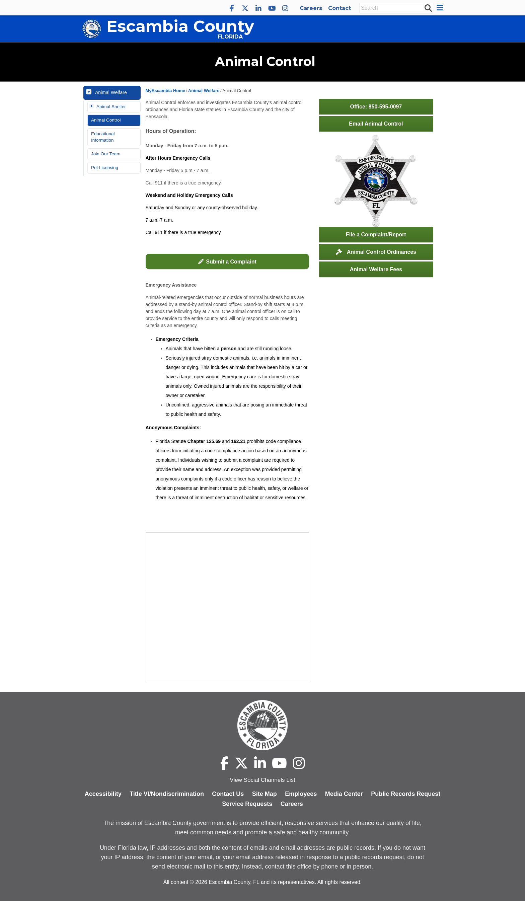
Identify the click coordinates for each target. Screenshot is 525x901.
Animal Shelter (111, 106)
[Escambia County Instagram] (285, 8)
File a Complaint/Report (376, 234)
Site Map (264, 794)
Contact (339, 8)
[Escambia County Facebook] (231, 8)
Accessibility (103, 794)
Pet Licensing (104, 167)
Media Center (344, 794)
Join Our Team (106, 153)
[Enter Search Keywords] (394, 8)
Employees (301, 794)
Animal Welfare (111, 92)
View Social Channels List (262, 780)
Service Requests (247, 804)
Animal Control (106, 120)
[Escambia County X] (245, 8)
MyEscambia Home (165, 90)
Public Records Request (405, 794)
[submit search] (428, 7)
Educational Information (103, 137)
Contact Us (228, 794)
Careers (311, 8)
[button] (440, 8)
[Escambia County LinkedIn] (258, 8)
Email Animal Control (376, 124)
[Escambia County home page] (262, 725)
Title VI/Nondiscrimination (167, 794)
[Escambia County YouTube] (272, 8)
